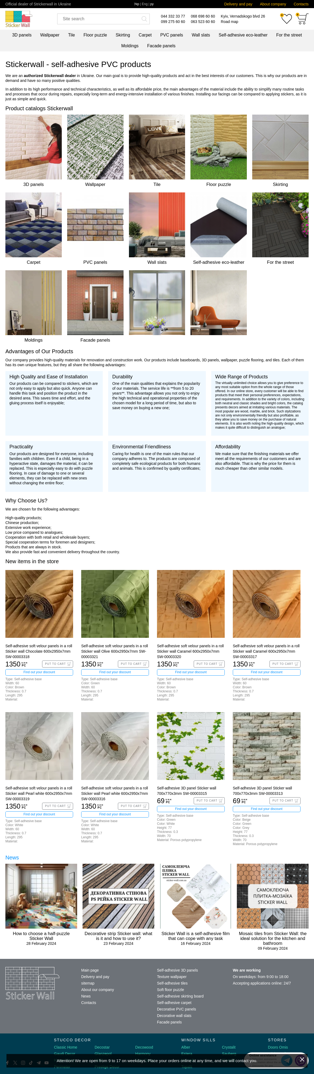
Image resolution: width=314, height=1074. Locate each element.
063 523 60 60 (203, 21)
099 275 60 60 (173, 21)
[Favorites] (287, 19)
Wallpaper (49, 35)
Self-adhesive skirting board (180, 996)
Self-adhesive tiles (172, 983)
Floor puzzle (95, 35)
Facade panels (161, 46)
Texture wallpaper (172, 977)
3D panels (22, 35)
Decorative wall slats (174, 1015)
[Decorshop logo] (21, 1046)
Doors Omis (278, 1047)
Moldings (130, 46)
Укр (136, 4)
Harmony (143, 1054)
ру (152, 4)
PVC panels (171, 35)
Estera (186, 1054)
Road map (229, 21)
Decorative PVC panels (176, 1009)
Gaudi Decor (64, 1054)
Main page (90, 970)
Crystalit (229, 1047)
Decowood (144, 1047)
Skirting (123, 35)
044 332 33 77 (173, 16)
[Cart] (303, 19)
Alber (185, 1047)
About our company (97, 990)
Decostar (102, 1047)
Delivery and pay (238, 4)
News (12, 857)
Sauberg (229, 1054)
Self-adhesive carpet (174, 1002)
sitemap (87, 983)
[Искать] (144, 19)
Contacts (301, 4)
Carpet (145, 35)
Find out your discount (39, 672)
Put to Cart (55, 663)
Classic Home (65, 1047)
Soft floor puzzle (170, 990)
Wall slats (201, 35)
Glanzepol (103, 1054)
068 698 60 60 (203, 16)
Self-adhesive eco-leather (243, 35)
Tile (71, 35)
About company (273, 4)
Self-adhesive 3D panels (177, 970)
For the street (289, 35)
